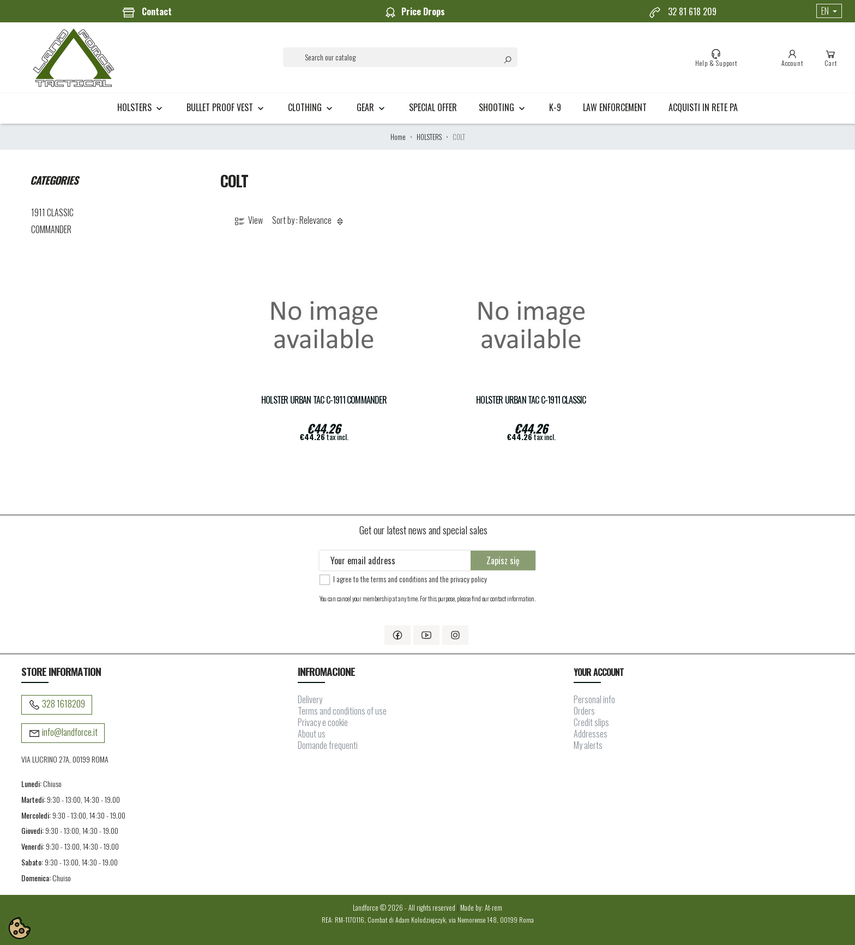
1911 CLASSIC (52, 212)
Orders (584, 710)
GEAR (372, 107)
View (248, 221)
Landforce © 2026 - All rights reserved (405, 908)
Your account (598, 672)
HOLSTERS (141, 107)
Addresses (590, 733)
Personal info (594, 699)
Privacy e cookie (323, 722)
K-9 (555, 107)
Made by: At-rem (481, 908)
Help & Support (716, 58)
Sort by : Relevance (309, 221)
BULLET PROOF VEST (226, 107)
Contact (147, 12)
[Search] (400, 57)
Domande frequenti (328, 745)
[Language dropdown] (829, 11)
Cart (830, 58)
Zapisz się (503, 560)
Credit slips (591, 722)
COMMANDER (51, 229)
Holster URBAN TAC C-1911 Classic (531, 400)
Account (792, 58)
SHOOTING (503, 107)
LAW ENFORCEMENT (615, 107)
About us (312, 733)
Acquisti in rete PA (703, 107)
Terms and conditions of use (342, 710)
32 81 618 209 (682, 12)
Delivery (310, 699)
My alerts (588, 745)
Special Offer (433, 107)
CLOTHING (311, 107)
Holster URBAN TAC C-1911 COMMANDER (324, 400)
